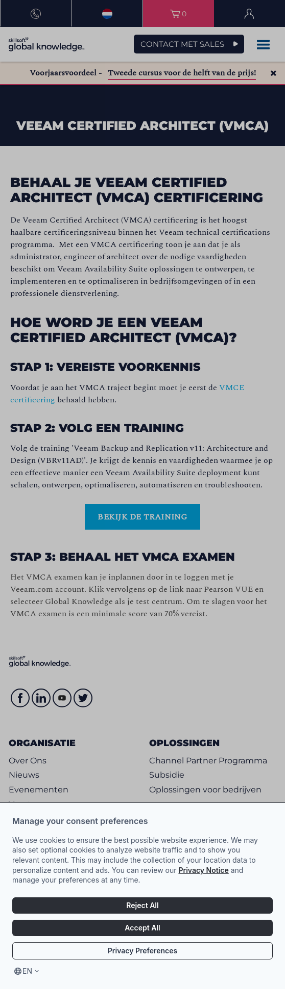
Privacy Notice (203, 870)
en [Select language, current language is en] (27, 971)
